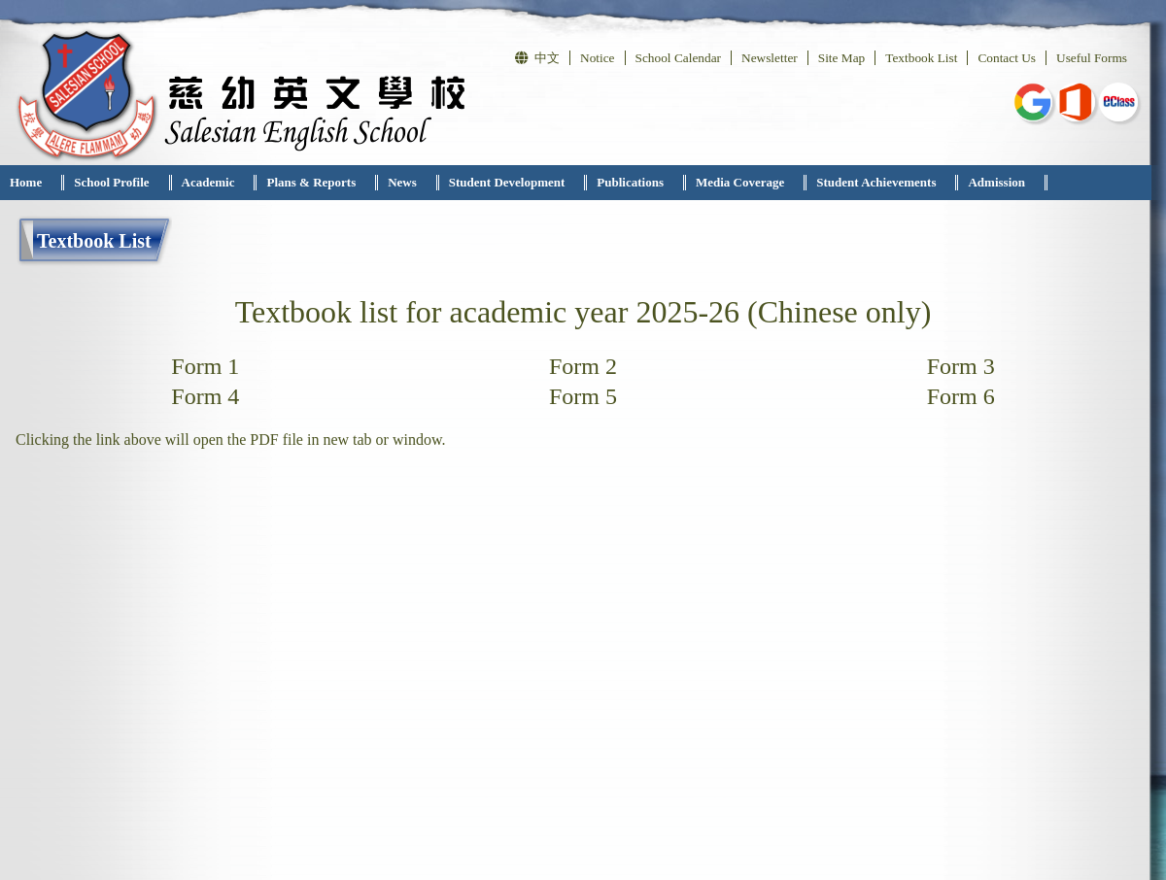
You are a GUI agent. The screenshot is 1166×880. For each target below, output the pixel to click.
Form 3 (961, 366)
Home (26, 182)
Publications (630, 182)
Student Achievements (876, 182)
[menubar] (523, 182)
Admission (996, 182)
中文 (537, 58)
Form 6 (961, 396)
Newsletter (769, 58)
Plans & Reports (311, 182)
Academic (208, 182)
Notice (597, 58)
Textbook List (921, 58)
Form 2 (583, 366)
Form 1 (205, 366)
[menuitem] (32, 182)
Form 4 (205, 396)
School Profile (111, 182)
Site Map (842, 58)
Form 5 (583, 396)
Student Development (507, 182)
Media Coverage (740, 182)
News (402, 182)
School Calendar (678, 58)
